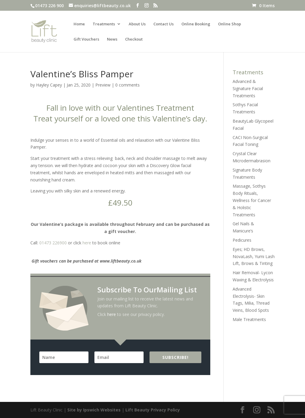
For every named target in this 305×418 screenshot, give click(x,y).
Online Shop (229, 24)
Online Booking (195, 24)
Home (79, 24)
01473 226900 (53, 243)
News (112, 39)
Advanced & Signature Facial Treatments (248, 88)
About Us (137, 24)
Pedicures (242, 240)
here (87, 243)
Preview (103, 85)
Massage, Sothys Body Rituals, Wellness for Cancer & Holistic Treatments (252, 200)
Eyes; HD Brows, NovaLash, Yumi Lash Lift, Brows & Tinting (254, 256)
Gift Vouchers (86, 39)
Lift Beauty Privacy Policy (152, 410)
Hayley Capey (49, 85)
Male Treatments (249, 319)
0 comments (127, 85)
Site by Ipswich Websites (94, 410)
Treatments (104, 24)
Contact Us (163, 24)
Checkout (134, 39)
